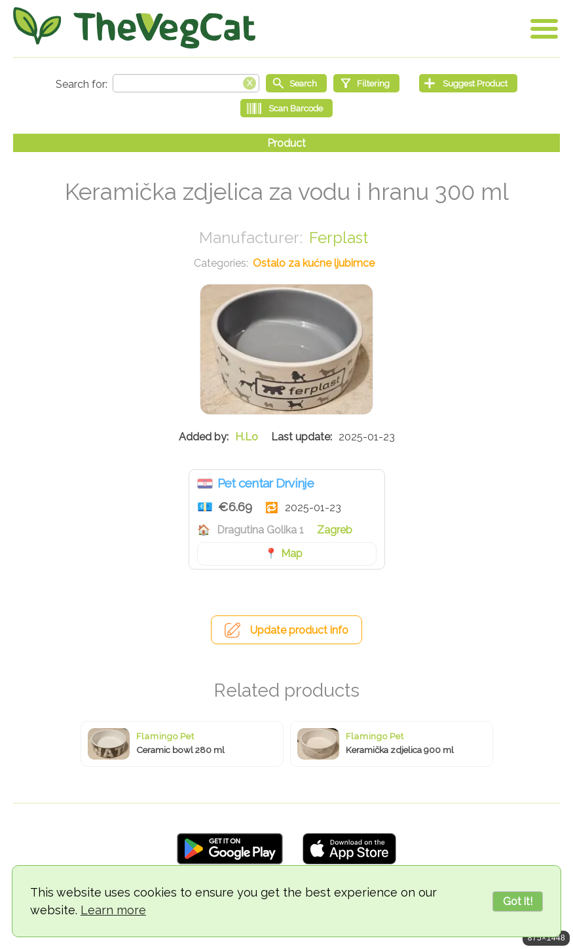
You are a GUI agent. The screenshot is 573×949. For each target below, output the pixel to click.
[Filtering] (366, 83)
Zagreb (334, 530)
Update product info (299, 630)
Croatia (205, 483)
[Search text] (186, 83)
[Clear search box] (249, 82)
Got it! (517, 901)
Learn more (113, 910)
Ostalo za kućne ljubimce (314, 263)
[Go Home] (134, 28)
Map (292, 553)
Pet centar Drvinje (265, 483)
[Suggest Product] (468, 83)
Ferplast (338, 237)
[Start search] (296, 83)
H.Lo (246, 437)
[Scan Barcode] (286, 108)
